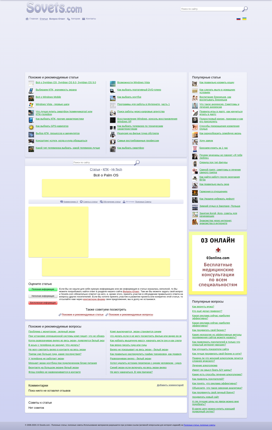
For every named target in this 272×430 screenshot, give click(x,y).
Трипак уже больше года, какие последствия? (54, 354)
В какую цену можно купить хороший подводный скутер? (213, 410)
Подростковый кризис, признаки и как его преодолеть (217, 120)
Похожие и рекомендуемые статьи (83, 314)
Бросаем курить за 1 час (210, 149)
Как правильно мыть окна (210, 185)
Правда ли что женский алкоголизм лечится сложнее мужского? (217, 359)
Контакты (89, 18)
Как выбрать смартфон (127, 149)
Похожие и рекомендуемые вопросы (131, 314)
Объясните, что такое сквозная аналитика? (217, 388)
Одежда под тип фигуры (210, 164)
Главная (32, 18)
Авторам (73, 18)
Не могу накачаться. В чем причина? (131, 372)
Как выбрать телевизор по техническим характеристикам (136, 127)
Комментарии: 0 (71, 202)
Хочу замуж (202, 142)
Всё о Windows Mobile (44, 98)
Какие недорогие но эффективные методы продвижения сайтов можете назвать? (216, 336)
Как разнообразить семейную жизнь (216, 134)
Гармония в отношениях (209, 193)
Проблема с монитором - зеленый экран (51, 331)
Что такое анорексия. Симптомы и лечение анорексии (215, 105)
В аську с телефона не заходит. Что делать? (54, 345)
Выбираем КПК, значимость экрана (52, 91)
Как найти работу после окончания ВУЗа (216, 178)
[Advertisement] (136, 46)
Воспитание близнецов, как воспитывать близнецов (211, 98)
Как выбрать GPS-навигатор (48, 127)
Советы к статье (90, 202)
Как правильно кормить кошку (213, 84)
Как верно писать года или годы (128, 345)
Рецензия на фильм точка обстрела (134, 134)
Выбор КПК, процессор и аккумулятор (54, 134)
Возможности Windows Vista (130, 84)
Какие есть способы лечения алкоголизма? (217, 374)
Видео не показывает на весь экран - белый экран (139, 349)
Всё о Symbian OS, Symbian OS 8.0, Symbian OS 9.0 (62, 84)
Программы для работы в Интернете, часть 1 (140, 105)
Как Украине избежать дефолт (213, 200)
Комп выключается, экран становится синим (135, 331)
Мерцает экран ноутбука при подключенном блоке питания (62, 363)
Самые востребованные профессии (134, 142)
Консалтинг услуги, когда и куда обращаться (57, 142)
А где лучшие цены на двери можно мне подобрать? (215, 403)
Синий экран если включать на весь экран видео (138, 367)
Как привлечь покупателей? (208, 379)
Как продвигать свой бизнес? (209, 330)
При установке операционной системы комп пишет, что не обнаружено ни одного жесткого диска (66, 336)
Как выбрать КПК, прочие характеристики (56, 120)
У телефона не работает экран (46, 358)
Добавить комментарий (170, 385)
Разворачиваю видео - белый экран (130, 358)
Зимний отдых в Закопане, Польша (216, 207)
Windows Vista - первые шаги (48, 105)
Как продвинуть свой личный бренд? (213, 392)
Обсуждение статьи (112, 202)
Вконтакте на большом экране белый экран (53, 367)
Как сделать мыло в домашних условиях (213, 91)
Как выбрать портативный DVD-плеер (135, 91)
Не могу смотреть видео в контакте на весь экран (57, 349)
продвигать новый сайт (205, 397)
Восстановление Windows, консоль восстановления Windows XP (143, 120)
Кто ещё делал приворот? (207, 311)
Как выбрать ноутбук (125, 98)
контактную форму (94, 299)
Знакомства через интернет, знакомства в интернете (212, 222)
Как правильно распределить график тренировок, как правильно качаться (145, 354)
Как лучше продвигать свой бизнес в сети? (217, 353)
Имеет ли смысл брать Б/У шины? (212, 370)
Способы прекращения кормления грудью (215, 127)
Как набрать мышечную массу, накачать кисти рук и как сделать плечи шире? (145, 340)
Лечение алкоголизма (204, 365)
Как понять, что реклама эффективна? (214, 383)
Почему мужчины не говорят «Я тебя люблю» (217, 156)
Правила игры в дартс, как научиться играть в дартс (217, 113)
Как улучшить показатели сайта (210, 349)
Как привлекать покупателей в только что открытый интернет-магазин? (216, 343)
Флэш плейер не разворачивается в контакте (54, 372)
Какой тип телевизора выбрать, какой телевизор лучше (64, 149)
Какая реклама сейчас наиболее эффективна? (211, 317)
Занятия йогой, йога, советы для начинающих (214, 214)
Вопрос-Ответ (131, 291)
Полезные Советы (143, 202)
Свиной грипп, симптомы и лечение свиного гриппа (216, 171)
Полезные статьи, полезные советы (199, 425)
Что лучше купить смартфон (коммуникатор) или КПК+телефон (60, 113)
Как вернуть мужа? (203, 306)
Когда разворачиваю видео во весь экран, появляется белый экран (66, 340)
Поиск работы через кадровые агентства (137, 113)
